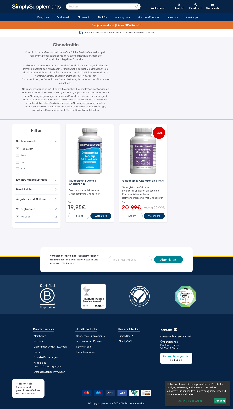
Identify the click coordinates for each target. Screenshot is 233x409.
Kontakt (38, 341)
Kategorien (43, 17)
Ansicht (79, 215)
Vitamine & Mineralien (149, 17)
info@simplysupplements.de (176, 336)
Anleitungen (192, 17)
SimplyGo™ (125, 341)
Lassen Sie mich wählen (190, 400)
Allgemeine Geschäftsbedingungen (47, 364)
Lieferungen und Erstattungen (50, 346)
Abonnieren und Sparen (89, 341)
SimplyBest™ (126, 335)
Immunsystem (122, 17)
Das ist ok (220, 400)
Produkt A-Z (63, 17)
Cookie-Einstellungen (46, 357)
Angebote (172, 17)
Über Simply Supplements (90, 335)
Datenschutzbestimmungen (49, 371)
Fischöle (102, 17)
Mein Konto (40, 335)
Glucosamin (84, 17)
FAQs (37, 351)
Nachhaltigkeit (84, 346)
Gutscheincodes (85, 351)
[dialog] (197, 393)
